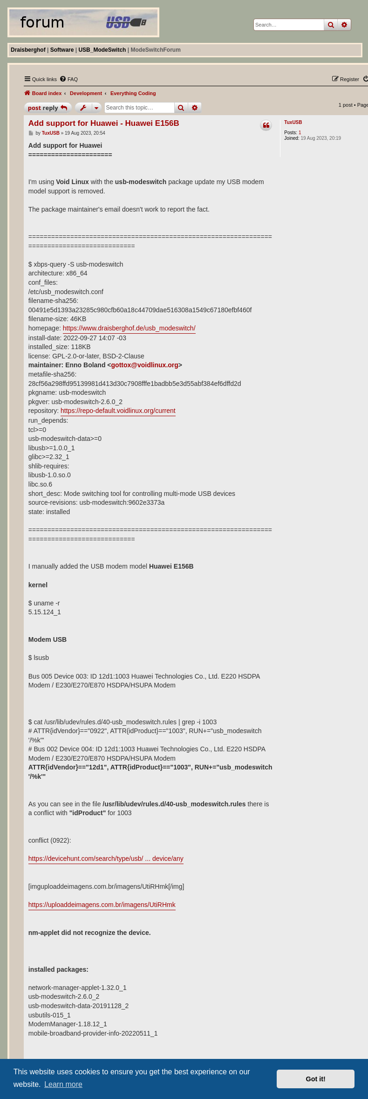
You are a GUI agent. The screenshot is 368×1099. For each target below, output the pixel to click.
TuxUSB (293, 122)
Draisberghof (28, 50)
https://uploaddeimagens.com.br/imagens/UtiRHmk (102, 904)
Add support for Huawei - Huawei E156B (103, 123)
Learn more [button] (63, 1084)
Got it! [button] (316, 1079)
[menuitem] (68, 79)
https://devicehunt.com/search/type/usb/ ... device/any (106, 858)
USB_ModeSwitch (102, 50)
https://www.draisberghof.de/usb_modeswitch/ (129, 328)
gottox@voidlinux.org (144, 365)
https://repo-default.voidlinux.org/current (118, 410)
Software (62, 50)
